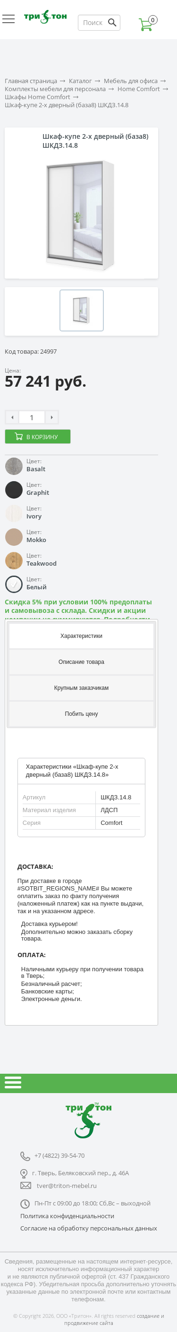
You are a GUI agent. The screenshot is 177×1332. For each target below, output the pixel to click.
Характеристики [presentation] (81, 636)
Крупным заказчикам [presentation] (81, 688)
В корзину (42, 437)
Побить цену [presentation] (81, 714)
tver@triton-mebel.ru (67, 1185)
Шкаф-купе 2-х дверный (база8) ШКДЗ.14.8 (66, 105)
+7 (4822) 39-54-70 (59, 1155)
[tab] (81, 635)
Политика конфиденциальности (67, 1216)
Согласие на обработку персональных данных (88, 1228)
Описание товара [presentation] (81, 662)
